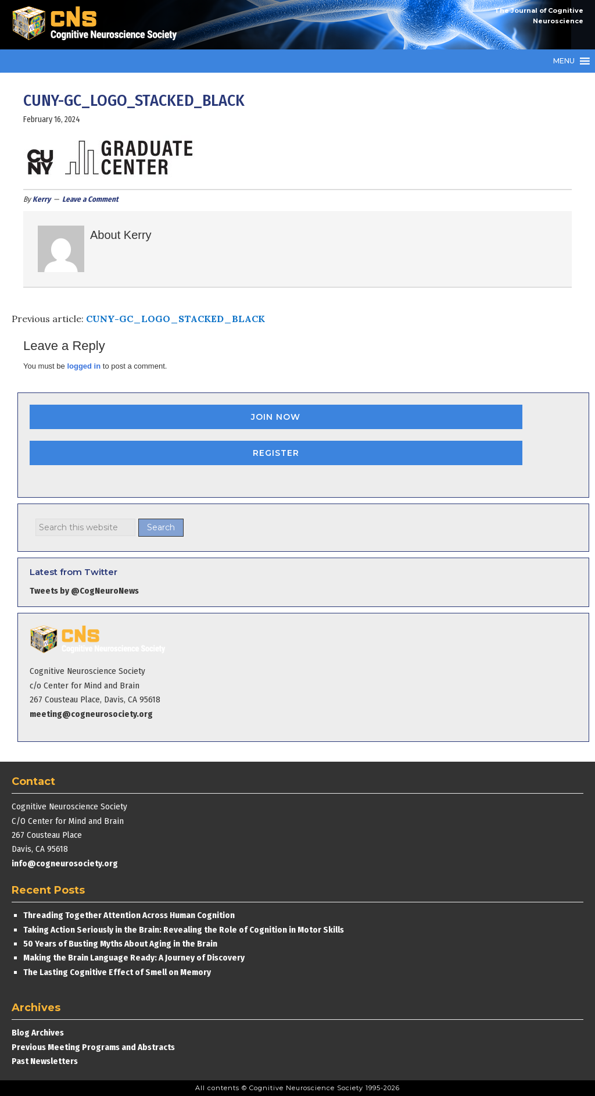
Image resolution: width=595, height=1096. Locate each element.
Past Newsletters (45, 1061)
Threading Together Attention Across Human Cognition (129, 915)
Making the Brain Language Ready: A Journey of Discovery (134, 957)
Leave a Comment (90, 199)
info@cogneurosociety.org (65, 863)
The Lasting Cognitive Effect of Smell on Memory (118, 972)
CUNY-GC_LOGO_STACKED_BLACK (175, 318)
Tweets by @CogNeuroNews (84, 591)
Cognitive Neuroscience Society (99, 25)
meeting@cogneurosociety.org (91, 714)
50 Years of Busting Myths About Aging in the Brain (120, 943)
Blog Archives (38, 1032)
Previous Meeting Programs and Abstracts (93, 1047)
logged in (84, 366)
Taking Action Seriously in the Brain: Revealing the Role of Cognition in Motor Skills (183, 929)
